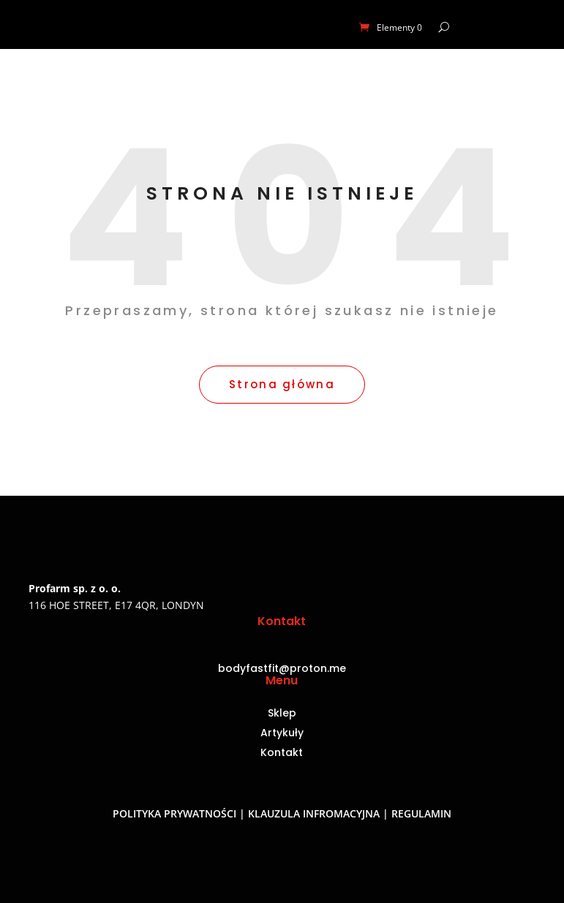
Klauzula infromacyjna (314, 813)
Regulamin (421, 813)
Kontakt (281, 753)
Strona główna (282, 384)
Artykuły (282, 734)
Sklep (282, 714)
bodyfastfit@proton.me (282, 668)
